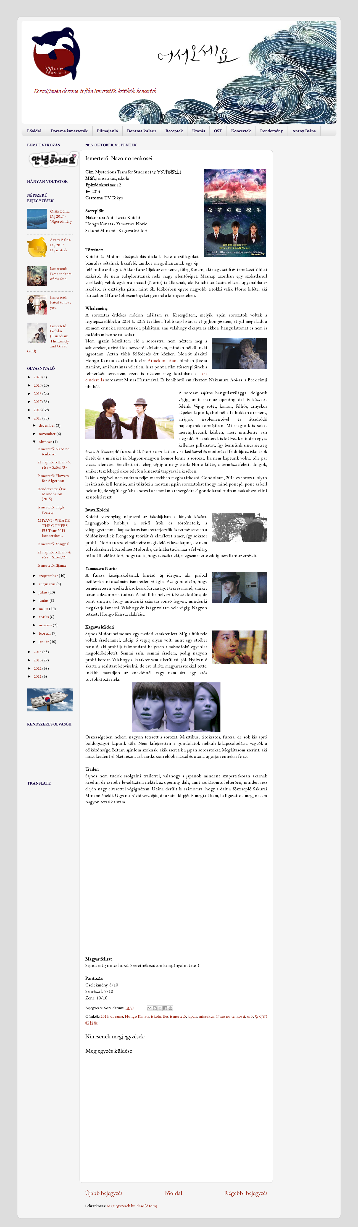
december (47, 425)
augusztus (47, 584)
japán (192, 1016)
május (44, 608)
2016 (38, 410)
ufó (250, 1016)
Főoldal (34, 131)
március (46, 625)
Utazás (198, 131)
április (44, 616)
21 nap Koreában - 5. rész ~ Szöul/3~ (54, 464)
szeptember (49, 575)
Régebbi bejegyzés (245, 1193)
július (43, 592)
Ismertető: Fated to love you (60, 302)
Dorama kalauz (141, 131)
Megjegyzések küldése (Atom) (132, 1205)
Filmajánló (107, 131)
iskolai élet (159, 1016)
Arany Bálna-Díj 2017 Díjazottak (60, 245)
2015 (38, 418)
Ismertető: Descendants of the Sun (61, 273)
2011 (38, 676)
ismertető (178, 1016)
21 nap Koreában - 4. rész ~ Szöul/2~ (54, 554)
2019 (38, 385)
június (44, 600)
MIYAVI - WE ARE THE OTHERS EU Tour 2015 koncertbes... (54, 528)
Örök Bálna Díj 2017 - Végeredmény (61, 216)
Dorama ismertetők (69, 131)
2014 (104, 1016)
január (44, 641)
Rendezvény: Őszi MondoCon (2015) (52, 494)
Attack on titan (163, 360)
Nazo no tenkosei (230, 1016)
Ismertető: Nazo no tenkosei (54, 451)
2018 (38, 393)
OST (218, 131)
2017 (38, 401)
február (45, 633)
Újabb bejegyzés (103, 1193)
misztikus (206, 1016)
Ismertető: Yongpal (53, 544)
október (46, 441)
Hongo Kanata (137, 1016)
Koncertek (241, 131)
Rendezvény (271, 131)
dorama (116, 1016)
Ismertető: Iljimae (52, 565)
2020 (38, 377)
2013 (38, 660)
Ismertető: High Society (51, 509)
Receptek (174, 131)
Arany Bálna (304, 131)
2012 (38, 668)
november (47, 433)
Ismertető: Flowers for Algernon (53, 478)
